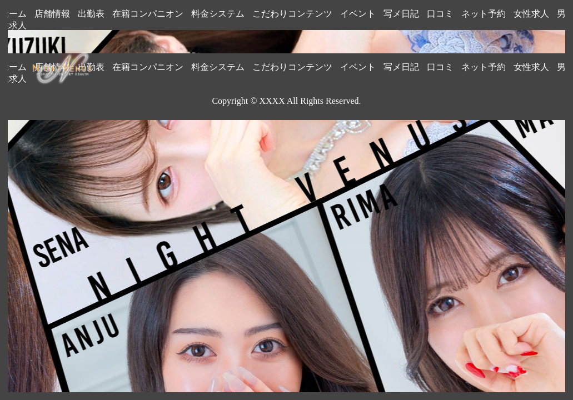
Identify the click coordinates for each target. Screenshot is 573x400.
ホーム (13, 13)
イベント (358, 13)
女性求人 (531, 13)
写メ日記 (401, 13)
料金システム (218, 13)
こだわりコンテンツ (292, 13)
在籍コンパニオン (147, 13)
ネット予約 (483, 13)
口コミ (440, 13)
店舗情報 (52, 13)
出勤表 (91, 13)
